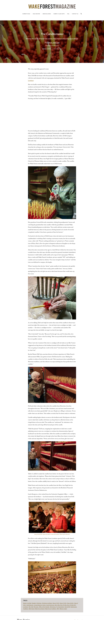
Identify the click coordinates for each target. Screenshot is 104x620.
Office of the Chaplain (44, 607)
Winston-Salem (63, 608)
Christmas (38, 603)
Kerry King (57, 605)
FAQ (68, 13)
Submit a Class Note (59, 13)
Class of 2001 (70, 603)
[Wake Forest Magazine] (52, 7)
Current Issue (26, 13)
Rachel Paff (67, 607)
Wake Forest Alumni (39, 608)
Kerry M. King (63, 605)
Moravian (36, 607)
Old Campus (53, 607)
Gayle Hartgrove (50, 605)
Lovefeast (31, 80)
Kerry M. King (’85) (53, 43)
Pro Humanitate (60, 607)
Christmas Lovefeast (47, 603)
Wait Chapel (31, 608)
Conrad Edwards (38, 605)
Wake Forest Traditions (50, 608)
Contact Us (75, 13)
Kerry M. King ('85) (71, 605)
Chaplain (34, 603)
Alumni (24, 603)
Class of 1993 (63, 603)
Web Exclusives (47, 13)
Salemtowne (74, 607)
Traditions (25, 608)
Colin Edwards (29, 605)
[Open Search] (81, 13)
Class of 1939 (55, 603)
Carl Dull (29, 603)
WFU (58, 608)
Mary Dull (31, 607)
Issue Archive (36, 13)
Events (44, 605)
